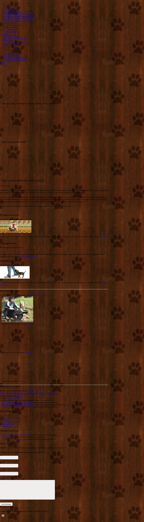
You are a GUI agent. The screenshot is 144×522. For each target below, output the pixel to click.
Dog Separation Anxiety (11, 54)
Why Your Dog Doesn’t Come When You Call (29, 393)
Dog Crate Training (8, 437)
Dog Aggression (7, 5)
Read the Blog (32, 391)
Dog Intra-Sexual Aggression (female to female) (18, 16)
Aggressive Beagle (9, 23)
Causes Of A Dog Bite (10, 36)
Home (4, 3)
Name (2, 463)
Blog (3, 62)
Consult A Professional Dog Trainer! (14, 60)
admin (20, 396)
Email (2, 471)
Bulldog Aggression (9, 30)
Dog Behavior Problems (9, 417)
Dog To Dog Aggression (11, 10)
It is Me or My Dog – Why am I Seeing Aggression (18, 407)
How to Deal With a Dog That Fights (15, 58)
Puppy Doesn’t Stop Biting (11, 45)
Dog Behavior (6, 47)
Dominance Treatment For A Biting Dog (16, 43)
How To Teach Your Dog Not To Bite (14, 38)
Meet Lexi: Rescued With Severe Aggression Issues (18, 405)
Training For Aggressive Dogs (13, 12)
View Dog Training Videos (38, 295)
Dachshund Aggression (10, 32)
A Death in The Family (10, 49)
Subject (2, 479)
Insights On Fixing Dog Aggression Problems (17, 21)
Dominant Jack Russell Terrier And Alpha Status (18, 14)
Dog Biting (5, 34)
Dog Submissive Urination (11, 56)
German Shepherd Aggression (13, 25)
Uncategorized (6, 426)
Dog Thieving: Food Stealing (12, 52)
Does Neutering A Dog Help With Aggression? (18, 18)
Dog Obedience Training (14, 398)
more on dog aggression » (28, 256)
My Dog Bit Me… (8, 40)
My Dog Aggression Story (11, 8)
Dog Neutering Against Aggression (13, 439)
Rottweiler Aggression (10, 27)
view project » (29, 324)
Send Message (6, 504)
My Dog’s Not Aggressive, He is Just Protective (17, 402)
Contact (4, 65)
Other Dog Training (8, 424)
